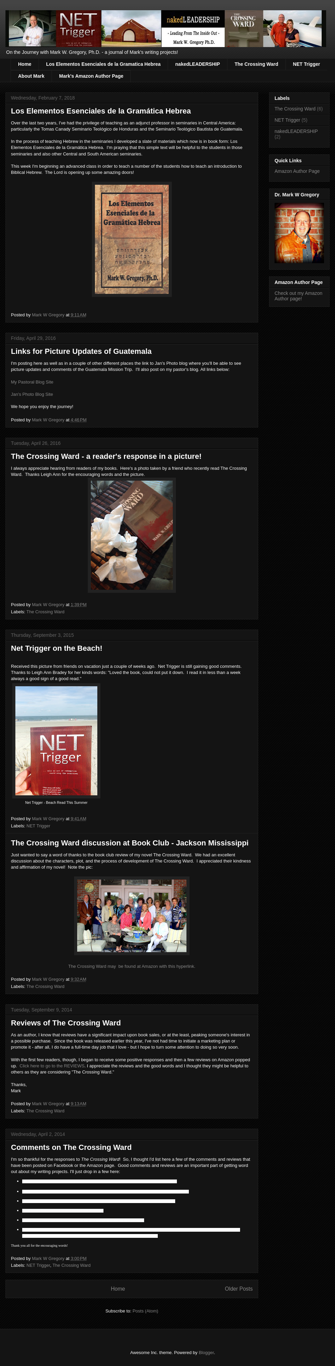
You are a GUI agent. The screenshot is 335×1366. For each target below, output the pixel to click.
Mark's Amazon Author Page (91, 76)
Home (24, 64)
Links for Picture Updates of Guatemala (81, 351)
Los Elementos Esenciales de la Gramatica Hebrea (103, 64)
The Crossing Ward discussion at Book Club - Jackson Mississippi (130, 843)
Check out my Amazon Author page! (298, 295)
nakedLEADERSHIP (197, 64)
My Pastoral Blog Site (32, 382)
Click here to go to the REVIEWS (51, 1065)
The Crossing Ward (256, 64)
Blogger (206, 1352)
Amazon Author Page (297, 171)
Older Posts (239, 1289)
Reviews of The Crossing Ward (66, 1023)
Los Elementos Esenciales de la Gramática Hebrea (101, 111)
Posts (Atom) (145, 1311)
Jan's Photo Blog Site (32, 394)
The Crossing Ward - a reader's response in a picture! (106, 456)
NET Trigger (306, 64)
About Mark (31, 76)
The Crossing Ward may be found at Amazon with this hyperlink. (131, 966)
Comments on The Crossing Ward (71, 1147)
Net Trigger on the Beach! (56, 648)
